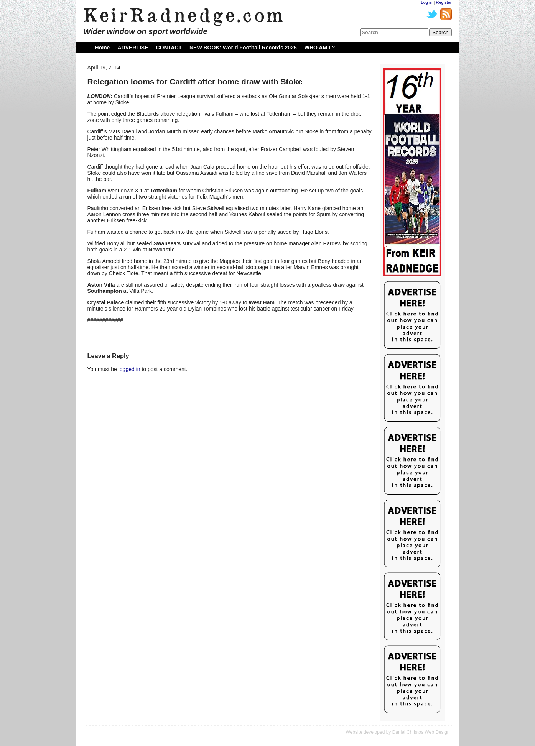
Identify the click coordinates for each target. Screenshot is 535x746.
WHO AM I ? (320, 47)
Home (102, 47)
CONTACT (169, 47)
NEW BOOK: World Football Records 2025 (243, 47)
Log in (427, 2)
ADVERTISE (132, 47)
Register (444, 2)
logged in (129, 369)
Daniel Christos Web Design (421, 732)
